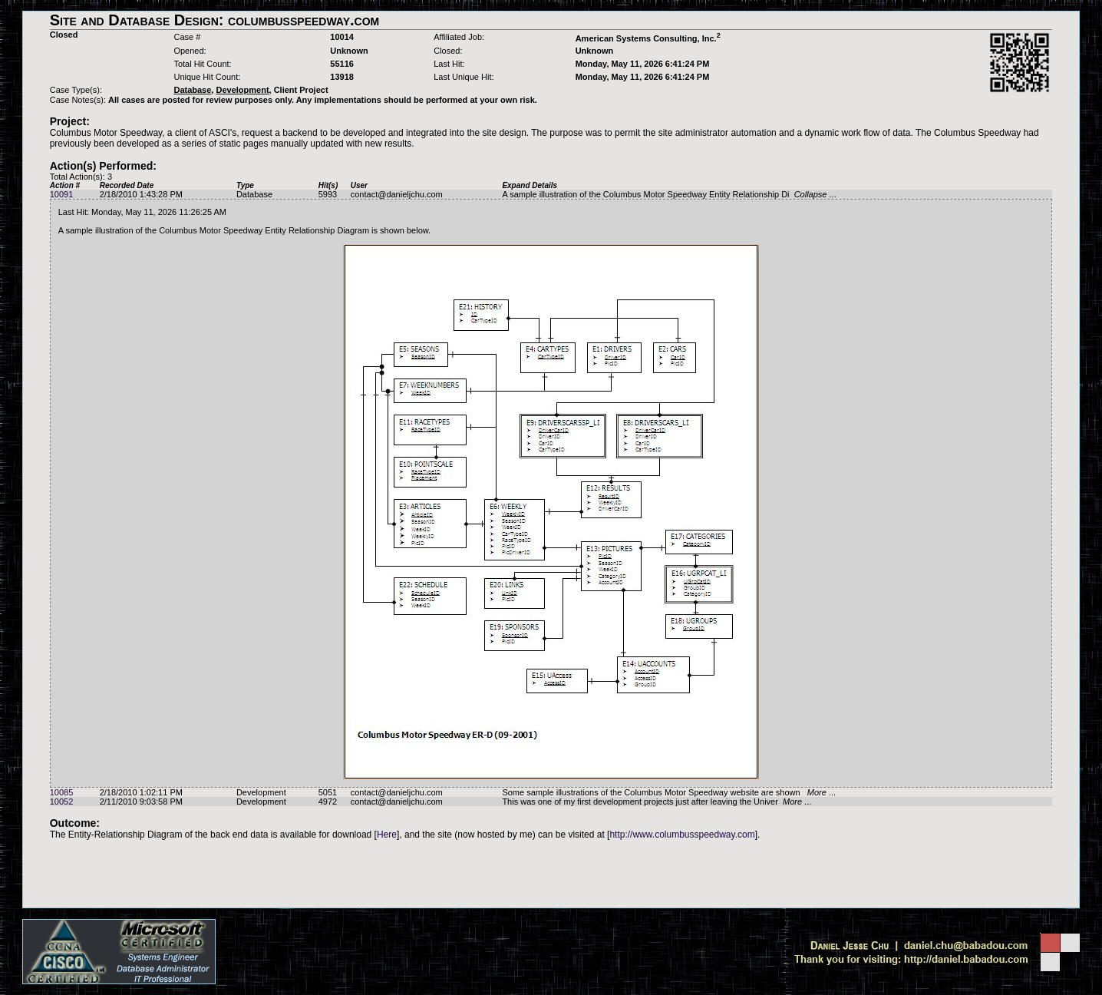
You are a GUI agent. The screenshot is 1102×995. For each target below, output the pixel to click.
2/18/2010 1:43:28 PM (141, 194)
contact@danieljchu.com (397, 194)
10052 (62, 801)
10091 (62, 194)
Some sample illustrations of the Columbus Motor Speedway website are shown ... (669, 792)
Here (387, 834)
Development (261, 792)
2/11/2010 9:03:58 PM (141, 801)
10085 (62, 792)
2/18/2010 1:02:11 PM (141, 792)
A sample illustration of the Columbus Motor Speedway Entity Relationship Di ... (669, 194)
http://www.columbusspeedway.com (681, 834)
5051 (327, 792)
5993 (327, 194)
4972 (327, 801)
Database (254, 194)
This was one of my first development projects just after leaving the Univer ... (656, 801)
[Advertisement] (551, 874)
